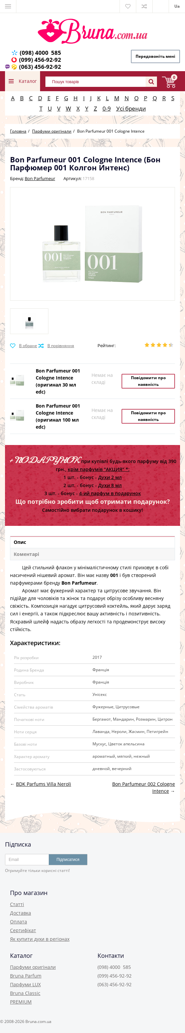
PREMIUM (21, 1002)
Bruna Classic (25, 993)
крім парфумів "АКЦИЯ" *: (99, 469)
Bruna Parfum (25, 976)
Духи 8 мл (110, 485)
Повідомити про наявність (148, 381)
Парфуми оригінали (33, 967)
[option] (29, 321)
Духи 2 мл (110, 477)
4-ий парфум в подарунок (110, 493)
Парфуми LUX (25, 984)
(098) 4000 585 (40, 52)
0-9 (107, 108)
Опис (20, 542)
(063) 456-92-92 (40, 66)
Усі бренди (131, 108)
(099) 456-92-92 (40, 59)
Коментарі (26, 554)
